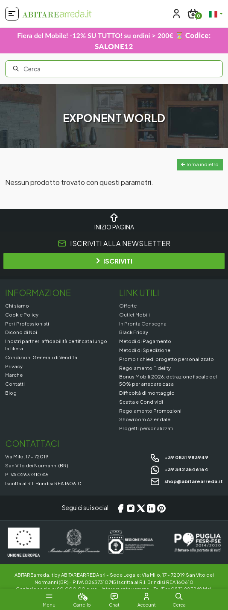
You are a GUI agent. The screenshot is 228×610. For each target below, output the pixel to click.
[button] (179, 596)
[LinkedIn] (151, 507)
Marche (14, 375)
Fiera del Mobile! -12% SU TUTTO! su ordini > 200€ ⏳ (113, 41)
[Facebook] (120, 507)
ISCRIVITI (114, 261)
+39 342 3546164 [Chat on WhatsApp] (179, 469)
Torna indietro (200, 164)
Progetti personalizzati (146, 428)
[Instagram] (131, 507)
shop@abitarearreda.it (186, 481)
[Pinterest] (161, 507)
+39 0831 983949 (179, 457)
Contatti (15, 384)
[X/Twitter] (141, 507)
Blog (11, 393)
